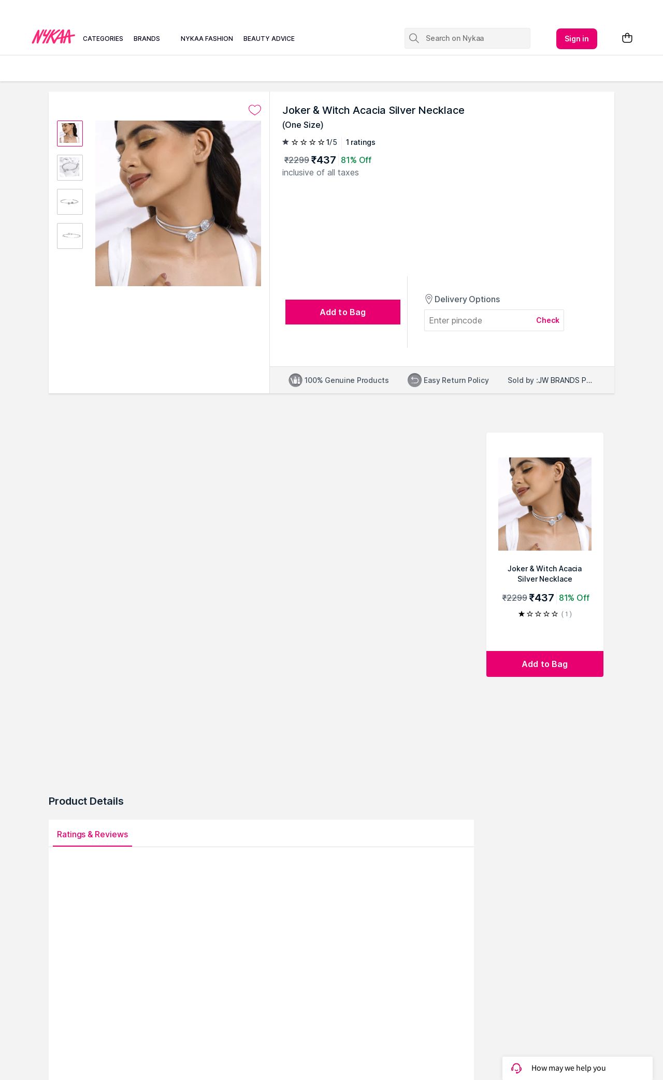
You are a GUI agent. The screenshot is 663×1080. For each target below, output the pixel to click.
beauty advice (269, 38)
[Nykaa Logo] (53, 36)
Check (548, 320)
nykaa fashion (207, 38)
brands (147, 38)
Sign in (577, 38)
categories (103, 38)
